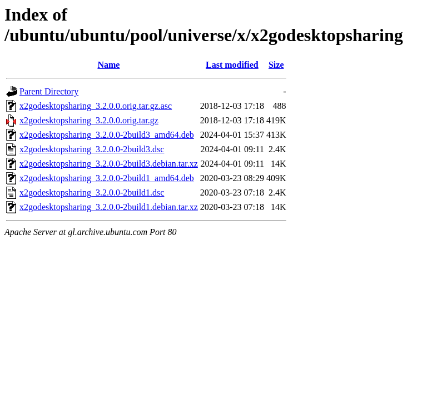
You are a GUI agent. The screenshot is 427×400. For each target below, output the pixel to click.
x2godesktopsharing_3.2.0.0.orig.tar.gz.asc (95, 106)
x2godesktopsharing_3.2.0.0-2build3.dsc (91, 149)
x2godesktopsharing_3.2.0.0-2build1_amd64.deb (106, 178)
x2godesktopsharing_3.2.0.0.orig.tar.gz (88, 120)
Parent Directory (48, 91)
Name (108, 64)
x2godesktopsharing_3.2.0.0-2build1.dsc (91, 192)
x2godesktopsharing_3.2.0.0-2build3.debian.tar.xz (108, 163)
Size (276, 64)
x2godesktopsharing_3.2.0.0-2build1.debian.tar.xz (108, 207)
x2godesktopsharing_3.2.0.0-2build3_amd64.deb (106, 134)
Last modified (232, 64)
